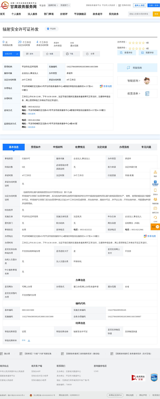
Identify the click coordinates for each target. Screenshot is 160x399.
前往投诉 (32, 127)
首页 (2, 14)
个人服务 (16, 14)
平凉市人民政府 (108, 5)
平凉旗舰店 (80, 14)
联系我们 (156, 395)
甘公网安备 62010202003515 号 (48, 395)
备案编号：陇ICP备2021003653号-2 (14, 395)
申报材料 (58, 146)
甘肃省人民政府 (6, 380)
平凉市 (54, 29)
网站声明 (143, 395)
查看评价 (128, 53)
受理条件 (36, 146)
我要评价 (150, 53)
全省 (73, 43)
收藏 (53, 54)
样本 (24, 340)
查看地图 (107, 86)
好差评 (63, 14)
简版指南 (137, 67)
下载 (73, 54)
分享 (92, 54)
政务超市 (97, 14)
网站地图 (130, 395)
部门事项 (49, 14)
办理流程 (124, 146)
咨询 (33, 54)
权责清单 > (133, 93)
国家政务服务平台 (93, 5)
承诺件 (58, 43)
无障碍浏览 (126, 5)
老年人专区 (140, 5)
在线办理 (9, 54)
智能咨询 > (133, 80)
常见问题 (146, 146)
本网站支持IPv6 (115, 395)
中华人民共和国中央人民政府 (12, 371)
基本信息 (14, 146)
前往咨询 (32, 114)
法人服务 (32, 14)
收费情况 (80, 146)
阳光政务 (114, 14)
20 (20, 42)
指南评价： (122, 48)
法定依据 (102, 146)
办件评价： (122, 42)
